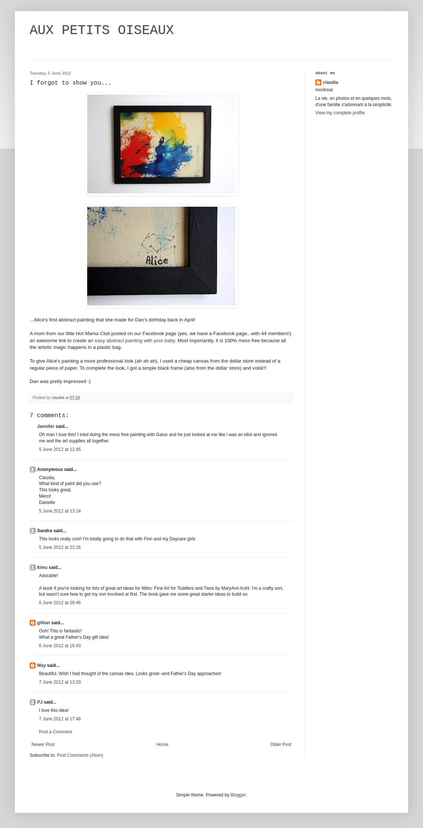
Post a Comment (55, 731)
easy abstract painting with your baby (135, 340)
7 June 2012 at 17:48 (60, 718)
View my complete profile (340, 112)
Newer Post (43, 744)
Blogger (238, 795)
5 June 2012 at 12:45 (60, 449)
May (41, 665)
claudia (330, 82)
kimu (42, 567)
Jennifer (46, 426)
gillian (43, 622)
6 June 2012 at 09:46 (60, 602)
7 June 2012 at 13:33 (60, 682)
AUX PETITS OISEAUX (102, 30)
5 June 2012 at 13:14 (60, 511)
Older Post (280, 744)
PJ (40, 702)
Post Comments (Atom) (80, 755)
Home (162, 744)
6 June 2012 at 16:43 (60, 645)
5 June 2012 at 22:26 (60, 547)
